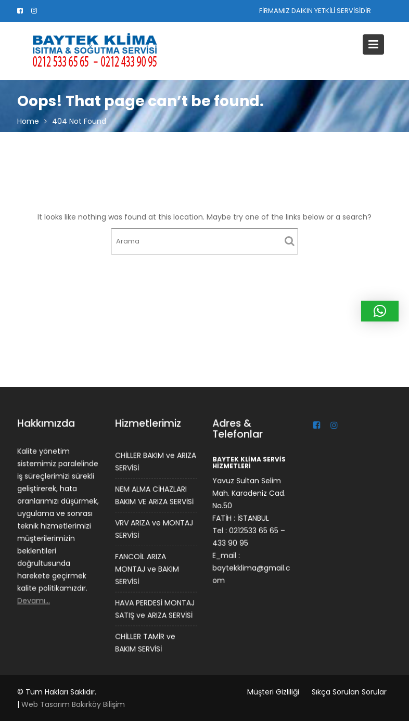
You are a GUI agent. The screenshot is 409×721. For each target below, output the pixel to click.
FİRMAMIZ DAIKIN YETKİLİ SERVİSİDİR (315, 11)
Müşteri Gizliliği (273, 692)
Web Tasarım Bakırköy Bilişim (73, 704)
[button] (380, 311)
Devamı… (34, 600)
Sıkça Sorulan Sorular (349, 692)
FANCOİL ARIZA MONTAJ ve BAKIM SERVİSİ (146, 568)
